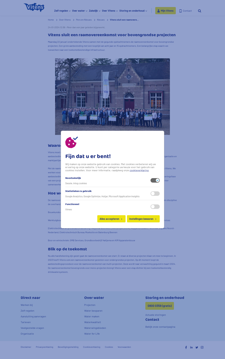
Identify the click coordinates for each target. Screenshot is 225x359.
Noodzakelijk (73, 178)
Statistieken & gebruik (78, 191)
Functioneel (72, 204)
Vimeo (68, 209)
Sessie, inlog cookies (76, 183)
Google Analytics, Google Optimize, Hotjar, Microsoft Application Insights (102, 196)
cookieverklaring (139, 170)
